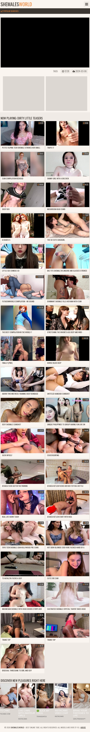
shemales (16, 4)
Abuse (83, 727)
